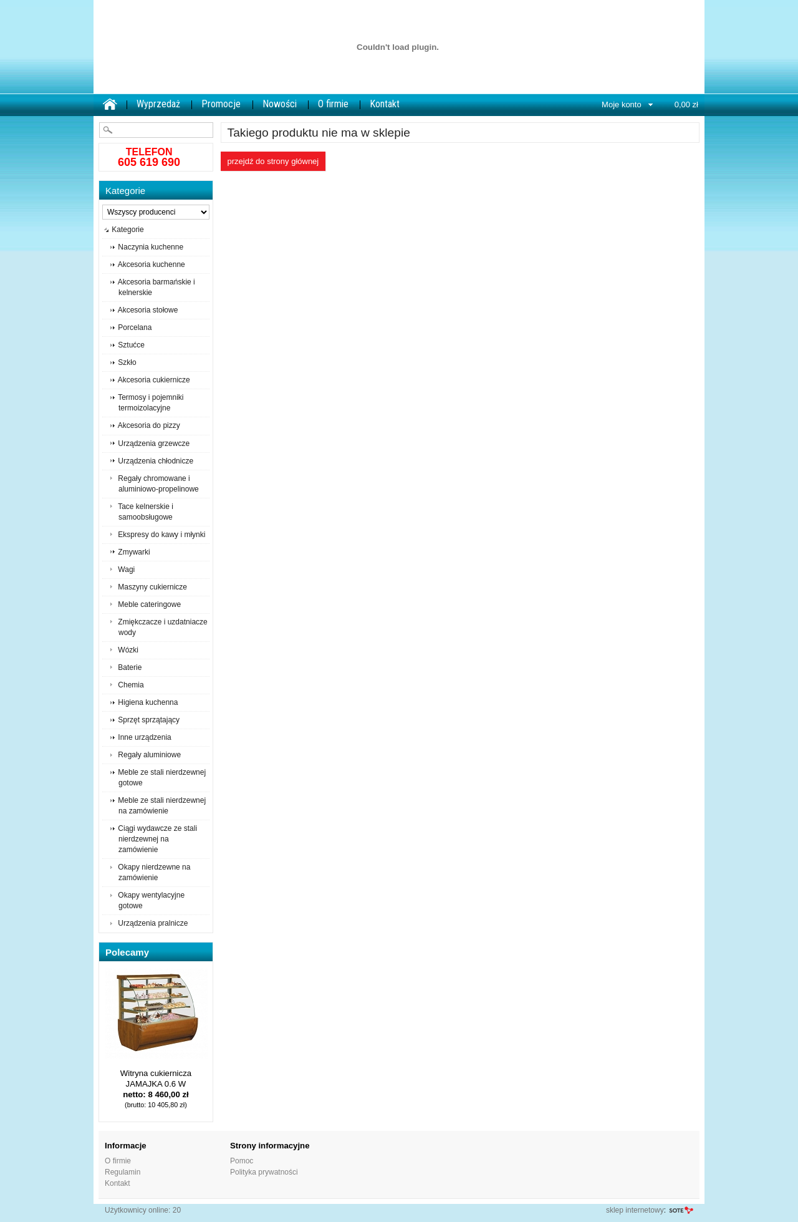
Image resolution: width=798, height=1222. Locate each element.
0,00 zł (686, 104)
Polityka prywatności (264, 1172)
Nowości (279, 104)
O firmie (333, 104)
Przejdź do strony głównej (273, 161)
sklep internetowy (635, 1210)
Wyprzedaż (158, 104)
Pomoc (241, 1161)
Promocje (221, 104)
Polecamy (127, 952)
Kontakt (385, 104)
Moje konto (622, 104)
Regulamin (122, 1172)
